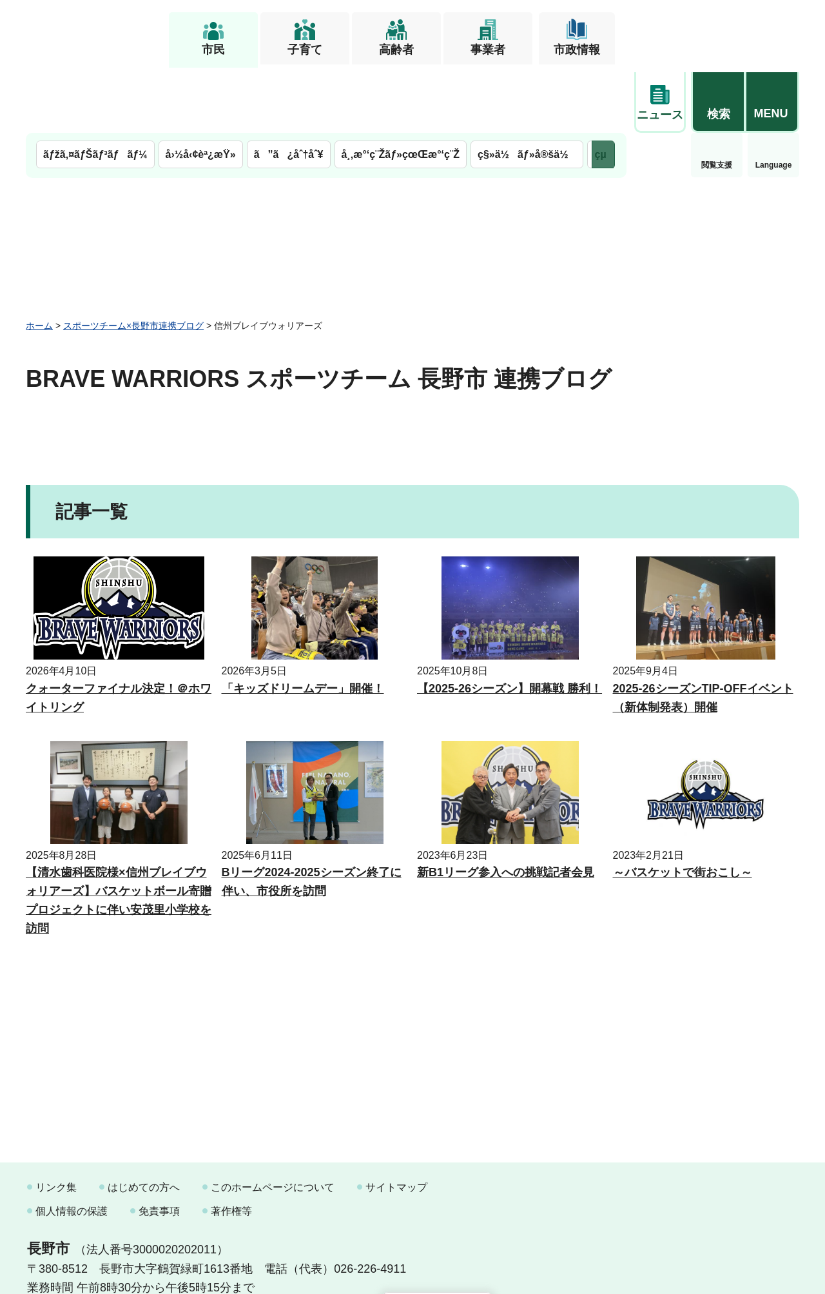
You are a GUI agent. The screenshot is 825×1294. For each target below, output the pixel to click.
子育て (304, 49)
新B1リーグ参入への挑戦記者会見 (505, 806)
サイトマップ (396, 1121)
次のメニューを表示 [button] (603, 89)
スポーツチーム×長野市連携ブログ (133, 260)
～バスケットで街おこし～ (682, 806)
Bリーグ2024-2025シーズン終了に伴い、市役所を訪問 (312, 816)
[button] (718, 30)
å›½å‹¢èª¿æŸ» (201, 88)
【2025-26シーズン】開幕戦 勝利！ (509, 622)
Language (717, 99)
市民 (213, 49)
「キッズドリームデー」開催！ (303, 622)
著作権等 (231, 1145)
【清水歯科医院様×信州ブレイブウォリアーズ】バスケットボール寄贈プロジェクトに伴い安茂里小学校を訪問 (118, 834)
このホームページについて (273, 1121)
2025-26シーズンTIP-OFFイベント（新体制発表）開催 (703, 632)
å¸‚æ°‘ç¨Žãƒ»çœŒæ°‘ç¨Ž (401, 88)
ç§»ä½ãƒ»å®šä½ (527, 88)
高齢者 (396, 49)
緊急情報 (773, 96)
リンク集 (56, 1121)
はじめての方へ (144, 1121)
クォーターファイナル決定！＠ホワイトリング (118, 632)
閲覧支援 (660, 99)
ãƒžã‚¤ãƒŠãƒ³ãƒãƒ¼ (95, 88)
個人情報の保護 (71, 1145)
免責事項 (159, 1145)
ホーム (39, 260)
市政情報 (577, 49)
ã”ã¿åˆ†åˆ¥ (289, 88)
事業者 (488, 49)
